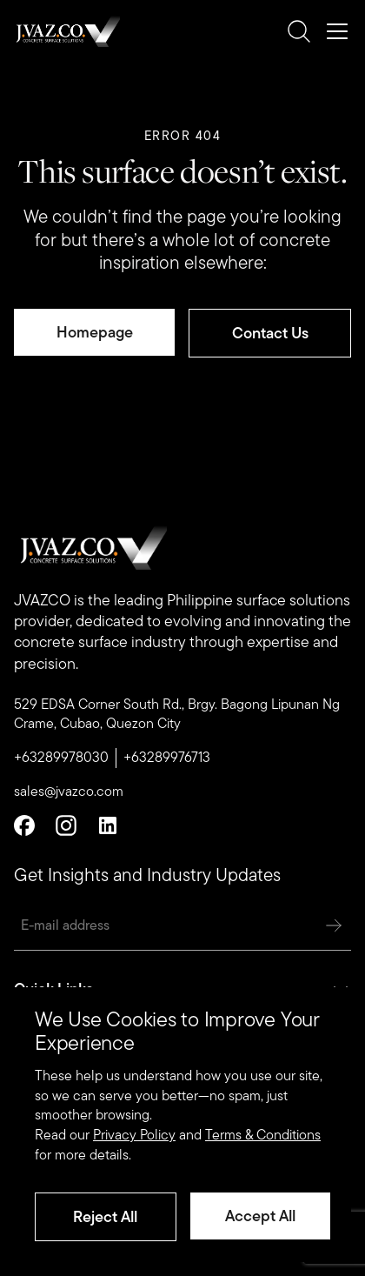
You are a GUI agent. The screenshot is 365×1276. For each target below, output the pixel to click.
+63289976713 (166, 757)
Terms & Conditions (263, 1135)
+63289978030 (61, 757)
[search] (299, 31)
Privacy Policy (134, 1135)
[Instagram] (66, 825)
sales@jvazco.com (68, 791)
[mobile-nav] (337, 31)
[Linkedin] (107, 825)
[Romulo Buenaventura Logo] (67, 31)
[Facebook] (24, 825)
